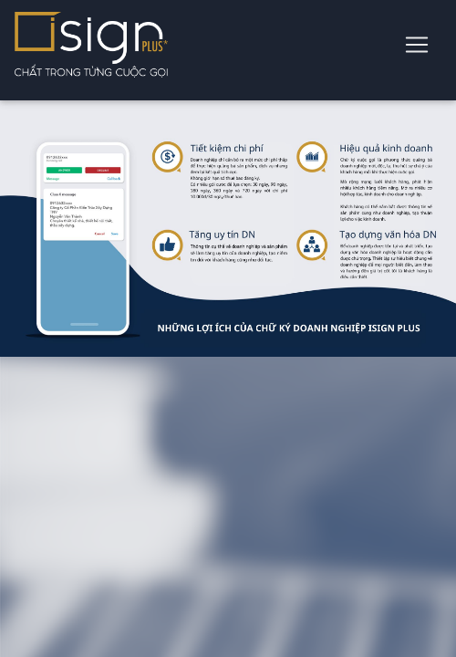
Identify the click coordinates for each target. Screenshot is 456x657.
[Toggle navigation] (416, 44)
